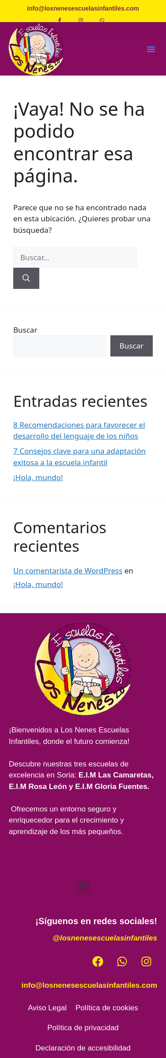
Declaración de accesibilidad (82, 1048)
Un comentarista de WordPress (67, 570)
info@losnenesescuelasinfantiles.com (89, 985)
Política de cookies (106, 1008)
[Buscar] (26, 278)
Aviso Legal (47, 1008)
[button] (151, 49)
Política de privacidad (83, 1028)
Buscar (25, 330)
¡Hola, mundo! (38, 477)
